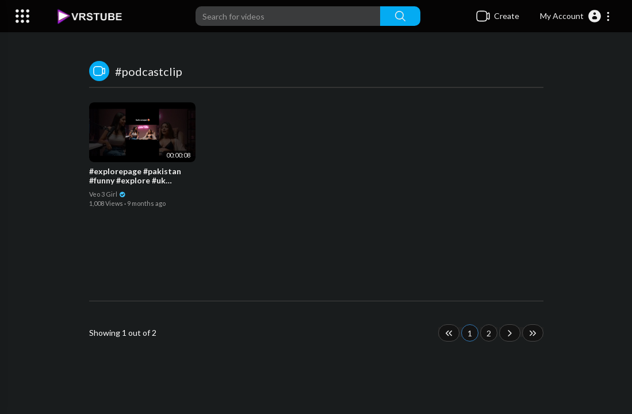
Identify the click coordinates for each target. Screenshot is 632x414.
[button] (575, 16)
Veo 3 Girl (108, 194)
